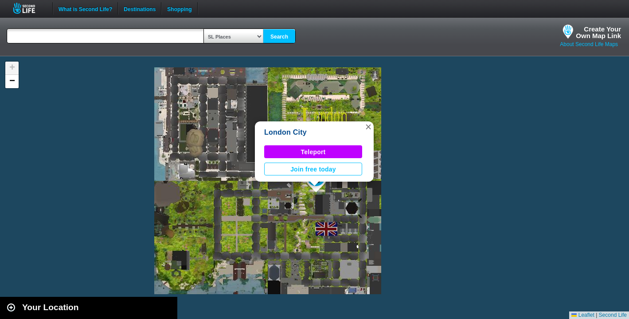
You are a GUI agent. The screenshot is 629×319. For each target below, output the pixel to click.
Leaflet (582, 315)
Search (279, 37)
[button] (368, 126)
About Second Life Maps (589, 44)
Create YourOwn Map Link (598, 32)
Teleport (313, 152)
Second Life (29, 8)
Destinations (140, 8)
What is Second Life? (85, 8)
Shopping (179, 8)
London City (285, 132)
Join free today (313, 169)
